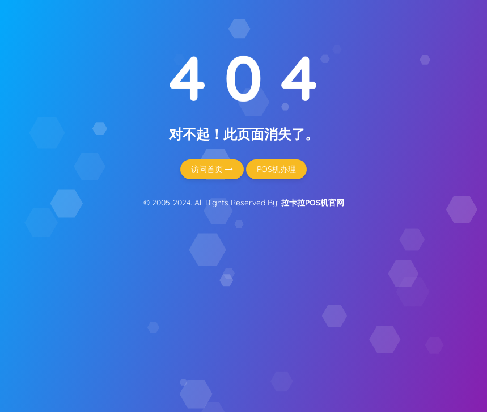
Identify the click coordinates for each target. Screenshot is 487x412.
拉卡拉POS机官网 (312, 202)
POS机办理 (276, 169)
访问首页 (212, 169)
